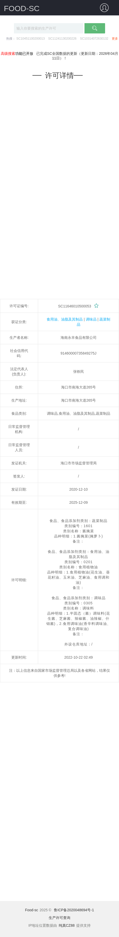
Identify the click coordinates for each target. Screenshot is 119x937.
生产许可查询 (59, 918)
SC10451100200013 (30, 38)
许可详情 (59, 75)
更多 (115, 38)
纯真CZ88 (67, 925)
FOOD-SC (21, 8)
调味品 (91, 319)
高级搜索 (8, 53)
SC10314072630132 (94, 38)
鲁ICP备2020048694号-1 (74, 910)
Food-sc (31, 910)
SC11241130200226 (62, 38)
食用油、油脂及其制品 (65, 319)
